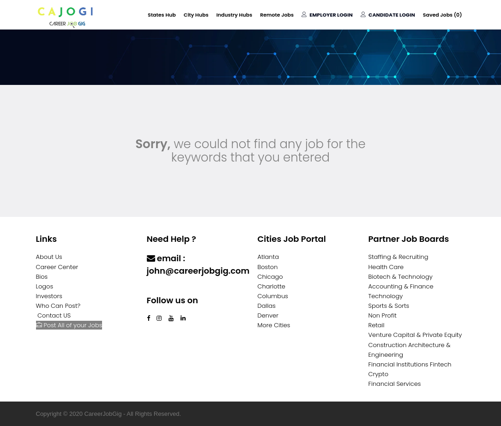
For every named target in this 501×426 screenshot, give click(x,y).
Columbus (273, 296)
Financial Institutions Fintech (410, 364)
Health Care (386, 267)
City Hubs (196, 14)
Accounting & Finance (401, 286)
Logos (45, 286)
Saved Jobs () (442, 14)
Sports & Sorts (389, 305)
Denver (268, 315)
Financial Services (394, 383)
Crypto (378, 374)
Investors (49, 296)
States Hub (162, 14)
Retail (376, 325)
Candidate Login (388, 14)
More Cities (274, 325)
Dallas (267, 305)
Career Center (57, 267)
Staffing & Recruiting (398, 256)
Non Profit (382, 315)
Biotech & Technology (400, 276)
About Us (49, 256)
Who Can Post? (58, 305)
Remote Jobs (277, 14)
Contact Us (170, 288)
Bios (42, 276)
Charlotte (271, 286)
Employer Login (327, 14)
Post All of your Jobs (69, 325)
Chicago (270, 276)
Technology (385, 296)
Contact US (54, 315)
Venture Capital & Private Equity (415, 334)
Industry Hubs (234, 14)
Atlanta (268, 256)
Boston (268, 267)
